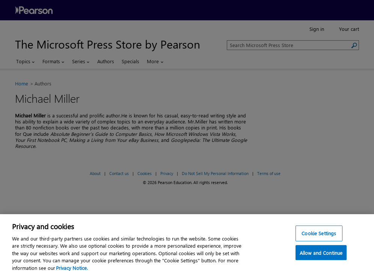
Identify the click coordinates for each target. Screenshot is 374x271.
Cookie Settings (319, 237)
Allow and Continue (321, 256)
